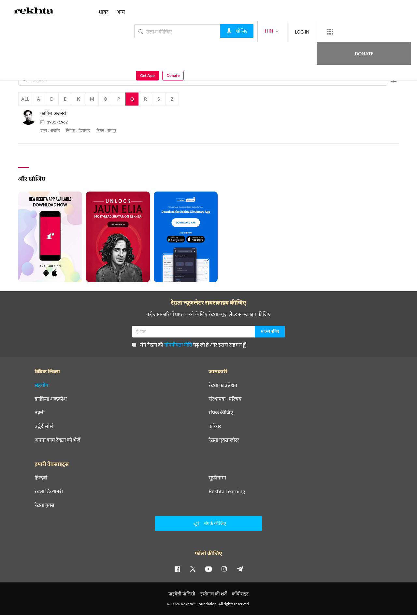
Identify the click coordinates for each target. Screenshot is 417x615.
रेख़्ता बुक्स (44, 505)
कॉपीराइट (240, 593)
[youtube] (208, 569)
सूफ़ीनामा (217, 477)
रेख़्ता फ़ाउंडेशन (222, 385)
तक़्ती (40, 412)
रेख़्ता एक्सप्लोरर (223, 439)
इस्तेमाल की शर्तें (213, 593)
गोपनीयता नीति (178, 344)
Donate (340, 31)
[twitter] (193, 569)
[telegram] (240, 569)
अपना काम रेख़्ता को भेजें (57, 439)
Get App (374, 31)
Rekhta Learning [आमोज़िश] (226, 491)
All (25, 99)
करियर (214, 426)
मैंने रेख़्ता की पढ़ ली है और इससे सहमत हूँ (189, 344)
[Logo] (33, 11)
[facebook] (177, 569)
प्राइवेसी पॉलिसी (181, 593)
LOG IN (278, 31)
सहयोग (41, 385)
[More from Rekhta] (306, 31)
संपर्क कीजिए (220, 412)
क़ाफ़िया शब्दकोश (51, 398)
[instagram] (224, 569)
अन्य (120, 11)
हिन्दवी (41, 477)
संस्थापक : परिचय (224, 398)
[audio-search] (213, 31)
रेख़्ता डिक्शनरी (49, 491)
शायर (103, 11)
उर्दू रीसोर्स (44, 426)
